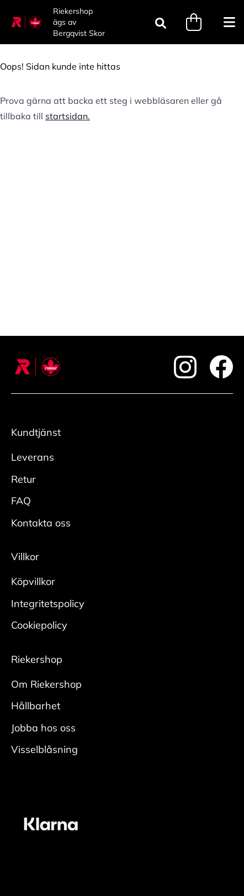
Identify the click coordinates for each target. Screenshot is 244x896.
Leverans (32, 457)
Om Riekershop (46, 684)
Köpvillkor (33, 581)
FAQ (21, 500)
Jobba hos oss (43, 727)
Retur (23, 479)
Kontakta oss (41, 522)
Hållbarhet (35, 705)
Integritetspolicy (47, 603)
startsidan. (67, 116)
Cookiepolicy (39, 625)
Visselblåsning (44, 749)
